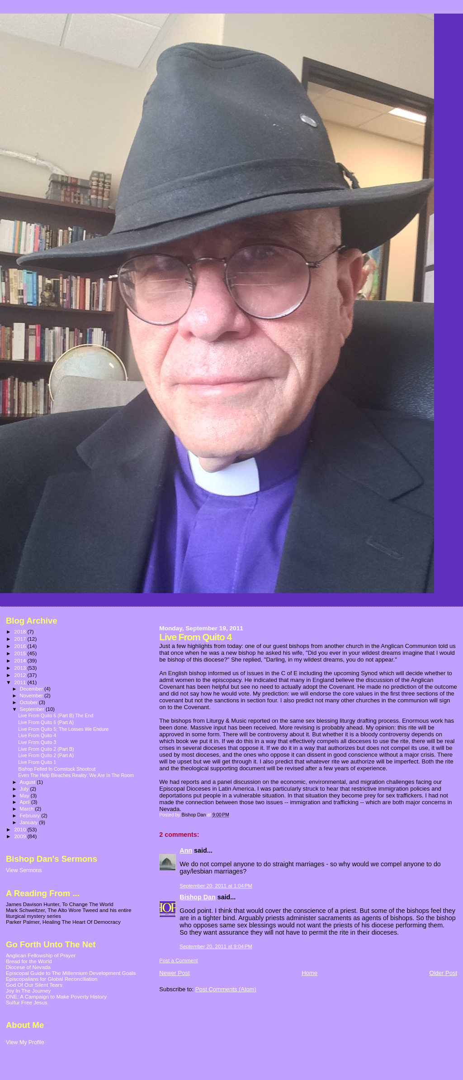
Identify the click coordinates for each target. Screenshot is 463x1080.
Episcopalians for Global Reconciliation (52, 979)
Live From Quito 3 (37, 742)
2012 (20, 675)
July (25, 789)
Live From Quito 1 (37, 762)
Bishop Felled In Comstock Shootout (56, 769)
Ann (186, 850)
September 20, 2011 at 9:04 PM (216, 946)
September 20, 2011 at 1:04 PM (216, 885)
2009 (20, 836)
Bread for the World (29, 961)
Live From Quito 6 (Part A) (46, 722)
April (25, 802)
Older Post (443, 973)
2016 (20, 646)
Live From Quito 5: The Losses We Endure (63, 729)
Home (309, 973)
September (33, 709)
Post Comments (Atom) (225, 989)
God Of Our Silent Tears (34, 985)
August (28, 782)
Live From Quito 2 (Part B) (46, 749)
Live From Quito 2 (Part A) (46, 755)
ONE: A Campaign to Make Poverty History (56, 996)
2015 (20, 653)
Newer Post (174, 973)
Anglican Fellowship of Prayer (41, 955)
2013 (20, 668)
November (32, 695)
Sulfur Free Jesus (26, 1002)
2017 (20, 639)
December (32, 688)
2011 (20, 682)
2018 (20, 631)
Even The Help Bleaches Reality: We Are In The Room (76, 775)
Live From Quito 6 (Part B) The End (55, 715)
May (25, 795)
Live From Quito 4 (37, 735)
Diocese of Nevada (28, 967)
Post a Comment (178, 960)
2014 (20, 660)
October (29, 702)
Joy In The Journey (28, 991)
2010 (20, 829)
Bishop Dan (197, 897)
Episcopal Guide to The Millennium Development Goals (71, 973)
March (27, 808)
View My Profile (25, 1042)
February (31, 815)
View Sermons (24, 870)
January (29, 822)
